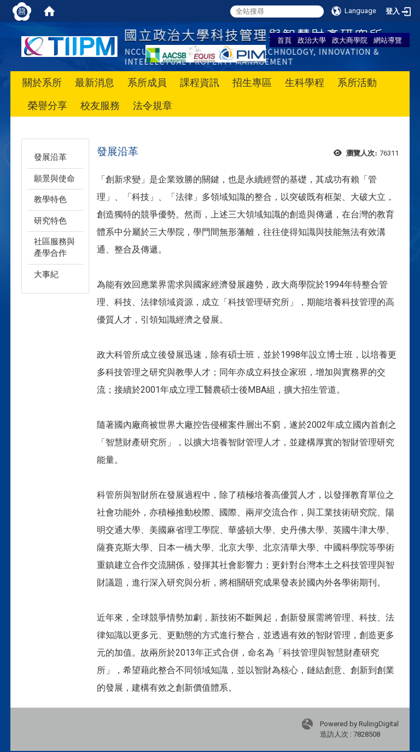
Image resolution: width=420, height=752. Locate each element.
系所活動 (357, 82)
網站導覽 (388, 40)
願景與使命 (54, 178)
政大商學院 (350, 40)
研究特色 (50, 221)
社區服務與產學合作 (54, 247)
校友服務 (100, 105)
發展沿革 (50, 157)
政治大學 (312, 40)
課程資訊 (199, 82)
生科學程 (304, 82)
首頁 (284, 40)
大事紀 (46, 274)
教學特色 (50, 199)
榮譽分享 (47, 105)
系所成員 (147, 82)
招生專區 (252, 82)
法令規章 (152, 105)
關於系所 (42, 82)
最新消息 (94, 82)
